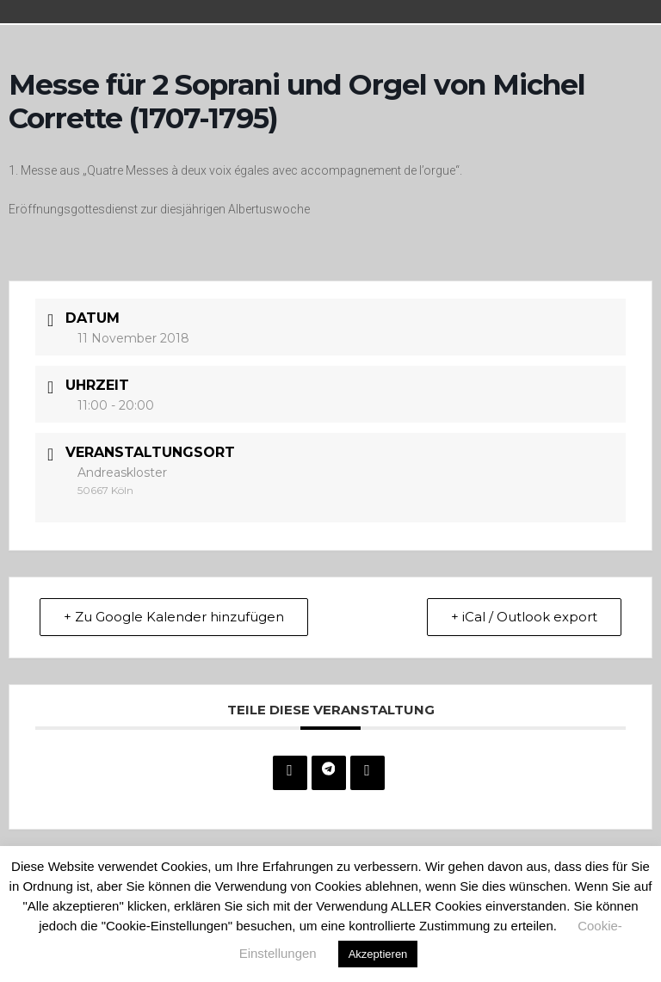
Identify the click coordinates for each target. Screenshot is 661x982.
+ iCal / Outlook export (523, 616)
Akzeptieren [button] (378, 954)
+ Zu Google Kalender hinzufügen (175, 616)
